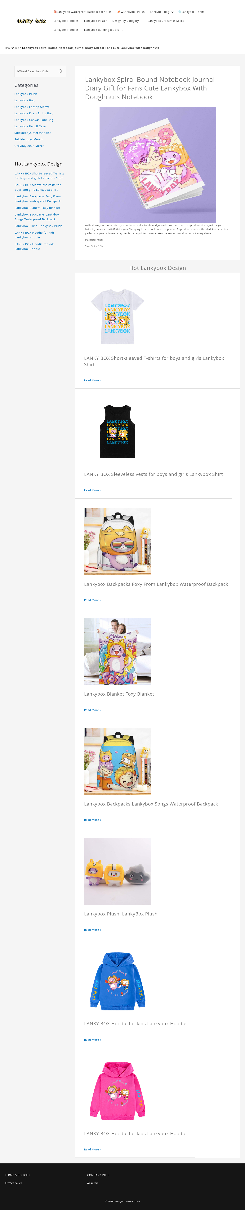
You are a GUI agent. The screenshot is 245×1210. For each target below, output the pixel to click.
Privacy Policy (13, 1183)
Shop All (18, 48)
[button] (162, 11)
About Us (93, 1183)
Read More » (92, 380)
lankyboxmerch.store (127, 1201)
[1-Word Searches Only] (35, 71)
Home (8, 48)
